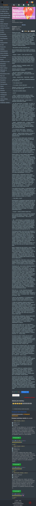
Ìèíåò (1, 40)
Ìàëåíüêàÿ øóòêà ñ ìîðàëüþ (17, 22)
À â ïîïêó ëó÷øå (4, 9)
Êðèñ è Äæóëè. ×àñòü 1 (19, 446)
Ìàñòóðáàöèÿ (4, 38)
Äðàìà (1, 21)
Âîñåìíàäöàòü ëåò (5, 15)
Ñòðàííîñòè (3, 78)
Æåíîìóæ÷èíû (4, 26)
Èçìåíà (2, 30)
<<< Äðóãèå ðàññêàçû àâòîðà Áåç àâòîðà (20, 408)
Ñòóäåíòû (3, 80)
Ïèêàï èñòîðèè (4, 53)
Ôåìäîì (2, 86)
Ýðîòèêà (2, 97)
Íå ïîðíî (2, 45)
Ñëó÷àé (2, 76)
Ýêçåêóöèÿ (3, 92)
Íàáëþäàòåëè (4, 42)
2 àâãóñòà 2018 (16, 424)
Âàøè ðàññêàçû (4, 13)
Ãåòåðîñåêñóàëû (5, 17)
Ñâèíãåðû (3, 66)
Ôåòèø (2, 88)
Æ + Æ (18, 422)
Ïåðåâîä (2, 49)
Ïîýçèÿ (1, 59)
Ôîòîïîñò (2, 90)
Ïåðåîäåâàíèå (4, 51)
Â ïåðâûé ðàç (4, 11)
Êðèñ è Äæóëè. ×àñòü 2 (19, 420)
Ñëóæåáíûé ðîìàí (5, 73)
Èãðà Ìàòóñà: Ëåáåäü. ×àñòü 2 (21, 472)
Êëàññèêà (3, 34)
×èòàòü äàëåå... (17, 437)
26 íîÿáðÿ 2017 (16, 476)
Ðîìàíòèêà (3, 63)
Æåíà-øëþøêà (4, 24)
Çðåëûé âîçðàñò (5, 28)
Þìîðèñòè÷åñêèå (5, 102)
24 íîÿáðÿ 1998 (18, 29)
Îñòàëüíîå (3, 47)
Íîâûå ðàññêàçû (4, 7)
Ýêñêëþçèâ (3, 94)
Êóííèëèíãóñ (3, 36)
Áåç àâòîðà (17, 28)
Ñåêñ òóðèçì (3, 68)
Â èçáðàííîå (16, 395)
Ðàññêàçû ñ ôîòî (5, 61)
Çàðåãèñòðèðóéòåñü (17, 414)
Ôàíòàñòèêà (3, 84)
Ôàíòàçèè (3, 82)
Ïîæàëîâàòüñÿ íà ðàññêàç (29, 397)
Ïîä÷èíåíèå (3, 57)
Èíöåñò (2, 32)
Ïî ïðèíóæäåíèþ (4, 55)
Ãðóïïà (2, 19)
